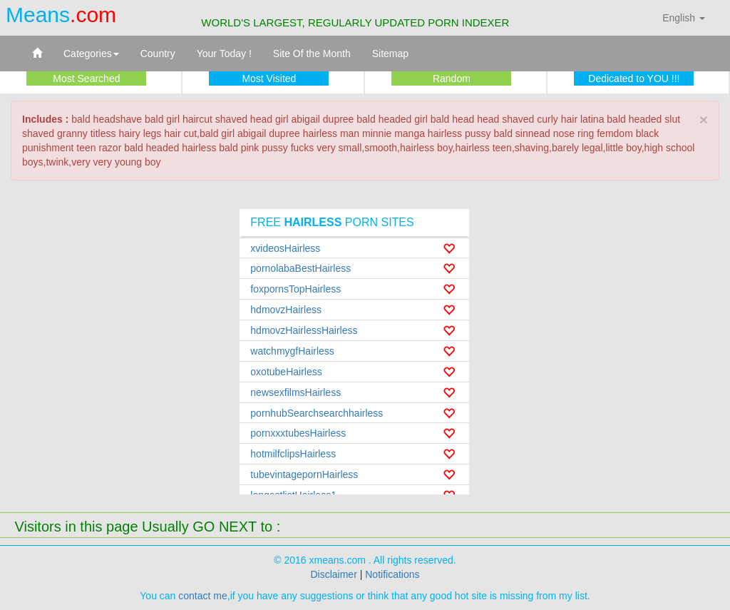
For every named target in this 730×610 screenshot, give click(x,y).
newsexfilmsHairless (295, 392)
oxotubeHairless (286, 371)
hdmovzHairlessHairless (303, 330)
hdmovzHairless (286, 309)
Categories (91, 53)
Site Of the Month (312, 53)
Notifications (392, 574)
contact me (202, 595)
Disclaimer (333, 574)
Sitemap (390, 53)
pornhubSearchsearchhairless (316, 413)
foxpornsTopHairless (295, 289)
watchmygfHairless (292, 351)
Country (157, 53)
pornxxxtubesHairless (298, 433)
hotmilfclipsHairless (293, 453)
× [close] (703, 119)
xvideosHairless (285, 248)
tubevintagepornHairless (304, 474)
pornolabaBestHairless (300, 268)
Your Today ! (224, 53)
